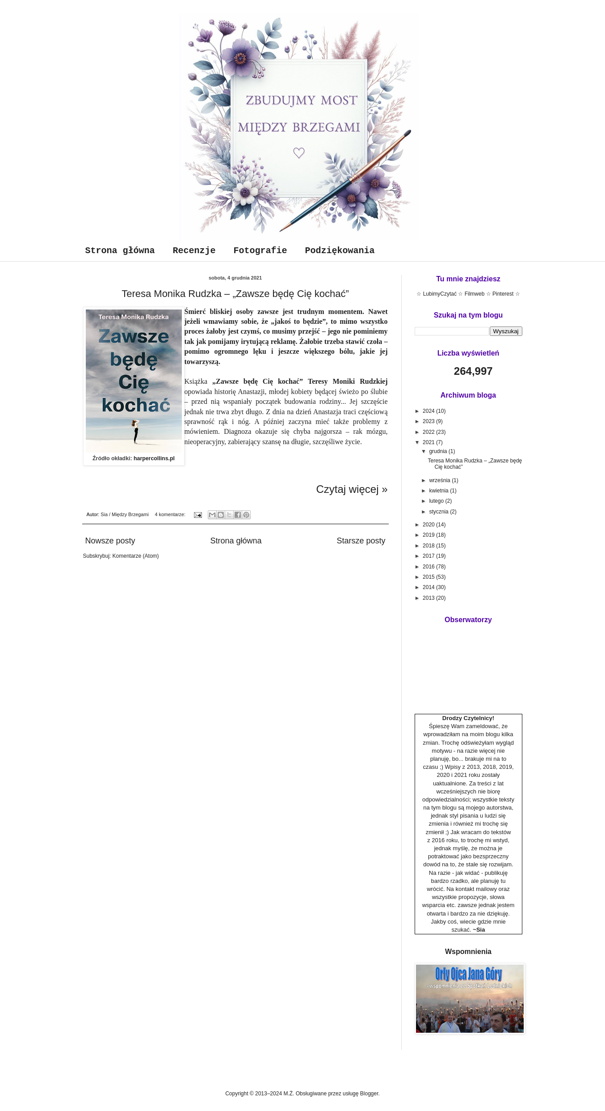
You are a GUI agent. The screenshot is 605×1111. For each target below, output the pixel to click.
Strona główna (120, 251)
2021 (429, 442)
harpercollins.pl (154, 458)
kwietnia (439, 491)
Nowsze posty (110, 540)
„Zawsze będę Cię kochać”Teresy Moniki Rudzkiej (299, 381)
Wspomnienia (468, 951)
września (440, 480)
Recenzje (194, 251)
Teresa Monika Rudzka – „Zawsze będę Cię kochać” (235, 293)
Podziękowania (340, 251)
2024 (429, 411)
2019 (429, 535)
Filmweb (475, 294)
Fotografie (260, 251)
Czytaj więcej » (351, 489)
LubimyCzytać (440, 294)
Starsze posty (360, 540)
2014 (429, 587)
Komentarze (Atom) (136, 556)
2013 (429, 598)
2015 (429, 577)
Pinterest (502, 294)
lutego (437, 501)
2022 (429, 432)
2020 (429, 525)
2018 (429, 546)
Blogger (369, 1093)
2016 (429, 567)
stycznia (439, 512)
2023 (429, 421)
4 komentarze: (171, 514)
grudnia (438, 451)
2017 (429, 556)
